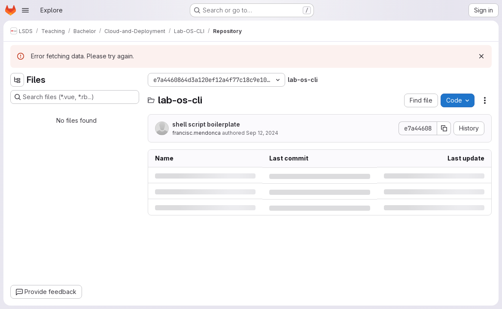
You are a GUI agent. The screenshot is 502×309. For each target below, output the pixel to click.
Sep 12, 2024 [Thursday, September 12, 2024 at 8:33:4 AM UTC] (262, 133)
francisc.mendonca (196, 133)
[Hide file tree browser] (17, 80)
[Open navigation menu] (25, 10)
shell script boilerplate (206, 124)
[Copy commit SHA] (444, 128)
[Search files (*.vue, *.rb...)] (74, 97)
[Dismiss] (481, 56)
